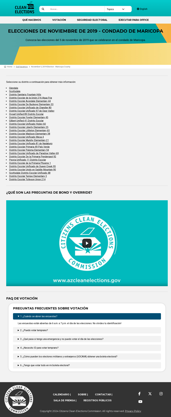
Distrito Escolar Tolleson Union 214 (27, 179)
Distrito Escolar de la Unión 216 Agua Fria (30, 97)
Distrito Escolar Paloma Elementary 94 (29, 150)
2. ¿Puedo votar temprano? (34, 330)
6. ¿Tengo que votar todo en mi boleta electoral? (45, 365)
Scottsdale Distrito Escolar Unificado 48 (29, 172)
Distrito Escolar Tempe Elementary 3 (28, 176)
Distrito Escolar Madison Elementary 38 (29, 133)
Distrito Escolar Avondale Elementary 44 (30, 101)
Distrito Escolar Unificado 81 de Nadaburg (30, 143)
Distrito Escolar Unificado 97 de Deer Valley (31, 110)
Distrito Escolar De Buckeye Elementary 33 (31, 104)
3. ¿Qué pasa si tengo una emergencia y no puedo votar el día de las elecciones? (61, 339)
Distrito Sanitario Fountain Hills (25, 94)
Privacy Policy (133, 411)
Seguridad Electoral (92, 20)
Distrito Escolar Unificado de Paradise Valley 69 (34, 153)
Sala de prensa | (65, 400)
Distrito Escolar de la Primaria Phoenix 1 (30, 163)
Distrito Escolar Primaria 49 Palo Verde (29, 146)
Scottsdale (14, 91)
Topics (115, 9)
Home (8, 67)
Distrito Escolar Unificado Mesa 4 (26, 137)
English (142, 9)
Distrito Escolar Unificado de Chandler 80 (30, 107)
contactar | (103, 394)
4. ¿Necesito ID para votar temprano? (39, 347)
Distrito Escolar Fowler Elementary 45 (28, 117)
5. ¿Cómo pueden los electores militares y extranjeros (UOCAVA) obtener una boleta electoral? (68, 356)
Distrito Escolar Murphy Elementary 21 (29, 140)
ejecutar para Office (134, 20)
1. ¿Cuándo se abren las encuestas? (38, 316)
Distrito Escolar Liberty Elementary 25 (28, 127)
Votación (59, 20)
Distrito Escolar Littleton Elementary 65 (29, 130)
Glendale (13, 88)
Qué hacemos (31, 20)
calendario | (62, 394)
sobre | (83, 394)
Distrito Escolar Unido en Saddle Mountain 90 (32, 169)
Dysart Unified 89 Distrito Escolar (26, 114)
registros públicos (98, 400)
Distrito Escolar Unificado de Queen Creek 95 (32, 166)
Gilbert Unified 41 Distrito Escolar (26, 120)
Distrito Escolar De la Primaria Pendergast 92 (32, 156)
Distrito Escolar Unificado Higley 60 (27, 124)
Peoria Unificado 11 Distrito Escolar (27, 159)
